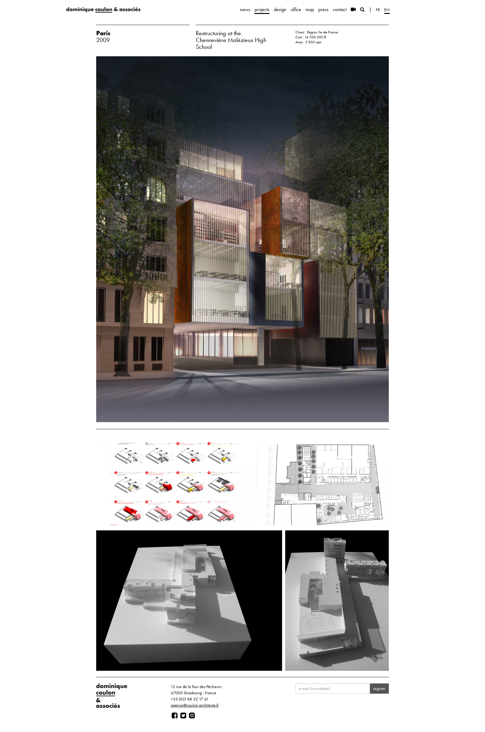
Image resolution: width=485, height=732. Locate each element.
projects (262, 9)
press (323, 9)
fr (378, 9)
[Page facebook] (174, 716)
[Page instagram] (192, 716)
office (296, 9)
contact (339, 9)
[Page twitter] (183, 716)
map (310, 9)
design (280, 9)
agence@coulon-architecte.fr (195, 705)
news (245, 9)
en (387, 9)
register (379, 688)
